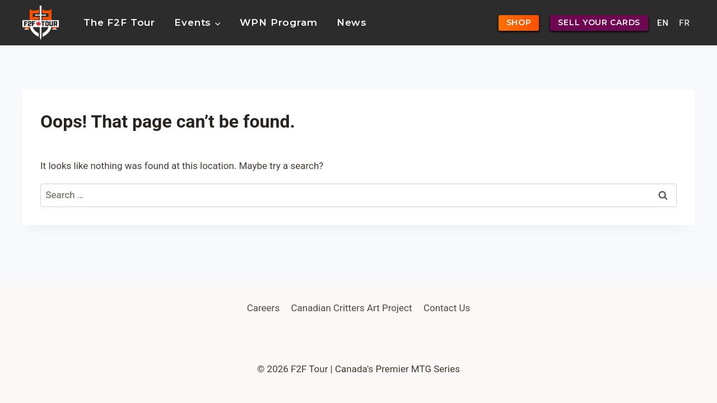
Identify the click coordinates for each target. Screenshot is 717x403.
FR (684, 23)
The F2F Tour (119, 22)
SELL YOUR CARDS (599, 22)
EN (663, 23)
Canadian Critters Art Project (351, 307)
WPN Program (278, 22)
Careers (263, 307)
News (352, 22)
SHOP (519, 22)
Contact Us (446, 307)
